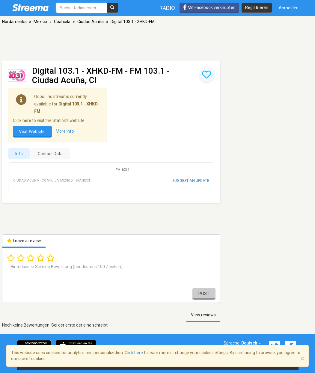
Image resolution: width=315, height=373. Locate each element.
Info (19, 153)
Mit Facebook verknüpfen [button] (209, 7)
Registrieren (256, 7)
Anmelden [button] (289, 7)
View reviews (203, 314)
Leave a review (24, 240)
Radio (167, 8)
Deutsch (251, 343)
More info (65, 131)
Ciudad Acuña (90, 21)
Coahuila (62, 21)
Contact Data (50, 153)
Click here (134, 352)
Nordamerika (14, 21)
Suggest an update (190, 180)
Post (204, 293)
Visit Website (32, 131)
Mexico (40, 21)
